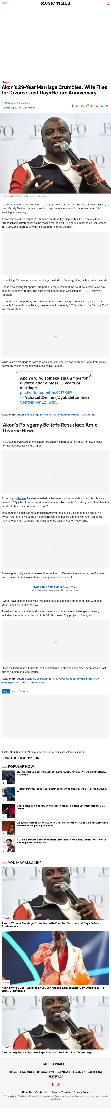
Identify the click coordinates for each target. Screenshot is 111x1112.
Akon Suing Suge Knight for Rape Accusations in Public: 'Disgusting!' (47, 1052)
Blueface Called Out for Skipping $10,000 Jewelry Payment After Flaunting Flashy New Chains (61, 773)
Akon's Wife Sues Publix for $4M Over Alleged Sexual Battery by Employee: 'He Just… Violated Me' (53, 989)
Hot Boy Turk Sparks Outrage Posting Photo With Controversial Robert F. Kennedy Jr (62, 790)
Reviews (64, 1071)
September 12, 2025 (38, 402)
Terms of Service (61, 1092)
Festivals (55, 1076)
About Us (26, 1092)
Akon (5, 204)
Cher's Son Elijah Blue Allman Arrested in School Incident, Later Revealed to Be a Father (61, 807)
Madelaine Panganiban (17, 103)
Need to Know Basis (48, 586)
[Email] (102, 105)
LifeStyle (95, 1071)
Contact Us (41, 1092)
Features (27, 1071)
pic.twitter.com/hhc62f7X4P (46, 392)
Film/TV (79, 1071)
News (6, 82)
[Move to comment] (107, 105)
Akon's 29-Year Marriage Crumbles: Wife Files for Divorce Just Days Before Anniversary (50, 924)
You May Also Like (24, 863)
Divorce (24, 691)
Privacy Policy (82, 1092)
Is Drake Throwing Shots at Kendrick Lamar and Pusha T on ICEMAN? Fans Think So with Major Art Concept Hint (62, 841)
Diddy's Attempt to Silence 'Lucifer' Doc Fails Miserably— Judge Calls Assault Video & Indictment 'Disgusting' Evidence (63, 824)
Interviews (45, 1071)
